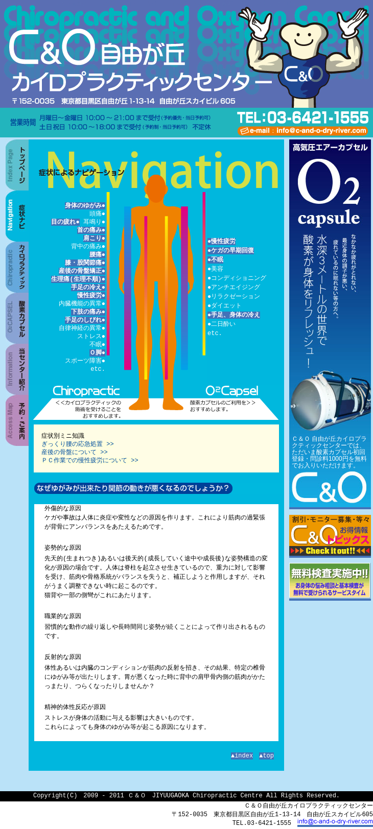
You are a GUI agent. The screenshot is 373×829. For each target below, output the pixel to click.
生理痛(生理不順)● (78, 279)
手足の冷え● (88, 287)
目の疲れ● (65, 222)
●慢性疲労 (221, 241)
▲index (242, 755)
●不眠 (215, 259)
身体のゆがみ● (85, 205)
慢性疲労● (91, 295)
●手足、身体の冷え (233, 315)
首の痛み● (91, 230)
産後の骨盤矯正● (82, 271)
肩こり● (94, 238)
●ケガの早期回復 (230, 250)
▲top (266, 755)
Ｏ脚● (97, 352)
